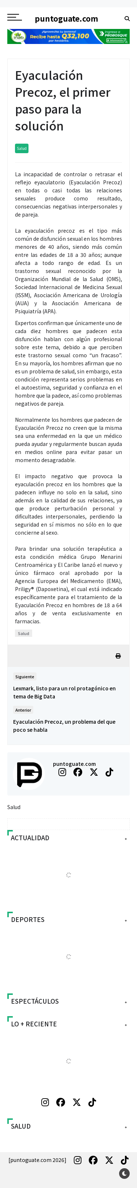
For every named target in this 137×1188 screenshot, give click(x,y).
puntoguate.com (74, 763)
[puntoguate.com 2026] (37, 1159)
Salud (22, 148)
